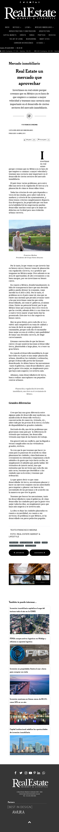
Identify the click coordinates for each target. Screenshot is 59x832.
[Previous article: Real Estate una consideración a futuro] (19, 553)
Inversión (37, 542)
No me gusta (42, 139)
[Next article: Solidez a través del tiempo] (39, 553)
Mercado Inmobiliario (26, 542)
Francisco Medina (31, 545)
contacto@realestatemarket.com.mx (29, 794)
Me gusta (28, 139)
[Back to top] (29, 823)
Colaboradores (14, 542)
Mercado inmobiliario (25, 130)
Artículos (44, 542)
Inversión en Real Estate (16, 545)
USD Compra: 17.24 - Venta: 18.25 (15, 51)
